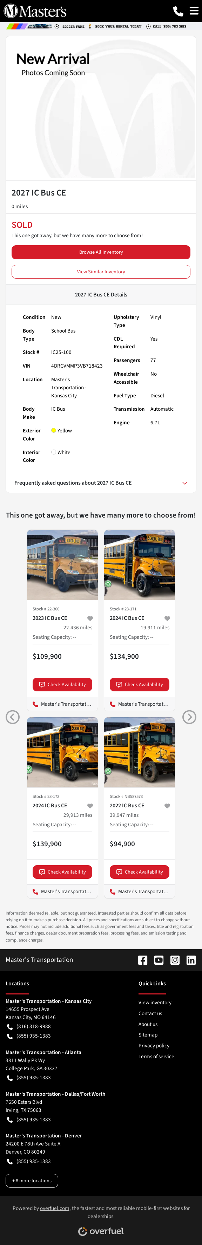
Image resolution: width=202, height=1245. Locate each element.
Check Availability (62, 684)
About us (148, 1024)
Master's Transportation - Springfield (139, 892)
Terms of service (156, 1056)
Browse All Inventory (101, 252)
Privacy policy (154, 1045)
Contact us (150, 1013)
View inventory (155, 1002)
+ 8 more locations (32, 1180)
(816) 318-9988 (29, 1026)
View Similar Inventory (101, 271)
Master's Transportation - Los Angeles (62, 704)
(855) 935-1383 (29, 1036)
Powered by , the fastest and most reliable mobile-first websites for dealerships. (101, 1218)
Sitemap (148, 1035)
